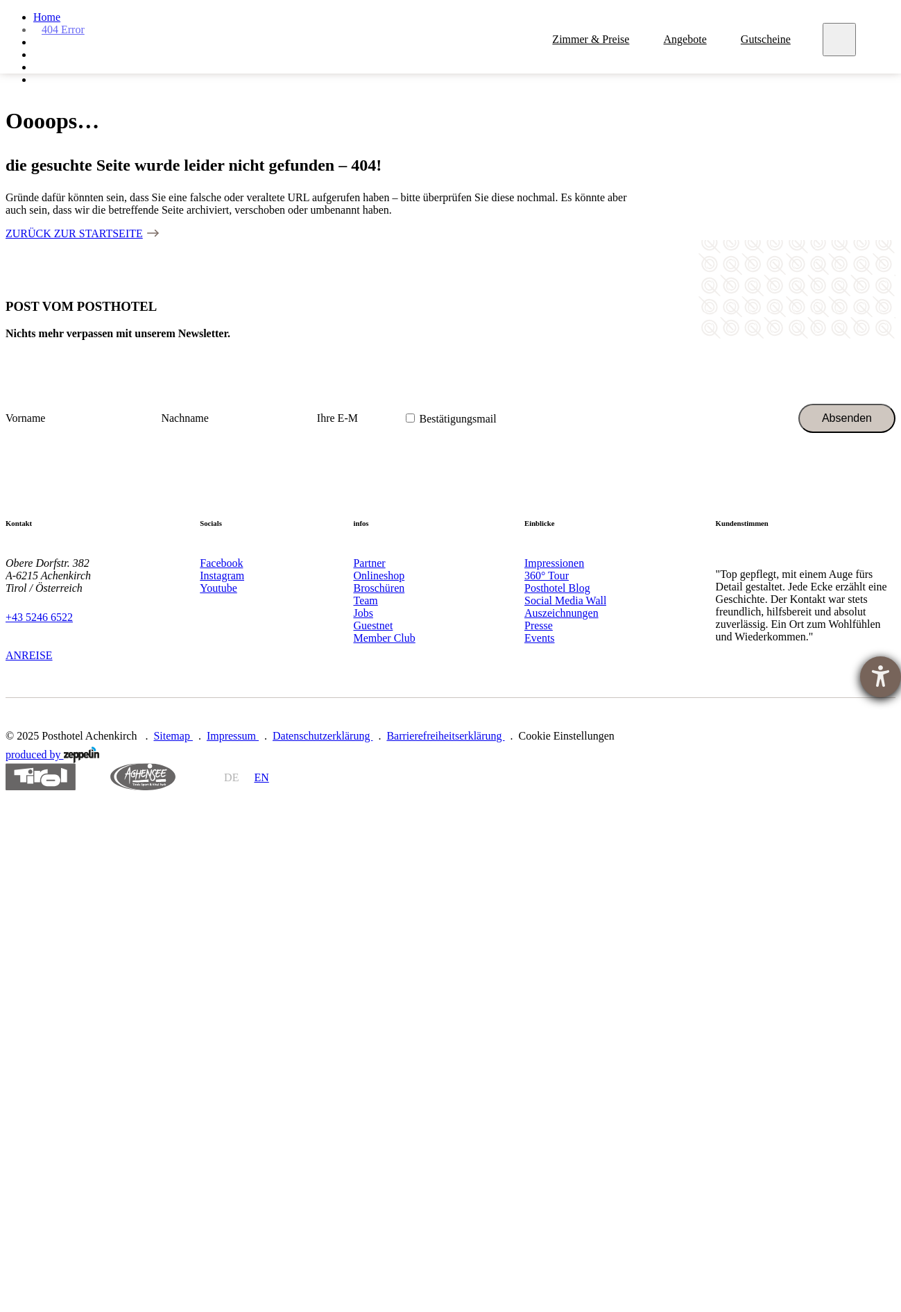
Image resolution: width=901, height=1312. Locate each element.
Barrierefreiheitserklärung (445, 736)
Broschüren (378, 588)
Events (539, 638)
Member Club (384, 638)
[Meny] (841, 41)
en (261, 777)
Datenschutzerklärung (322, 736)
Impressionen (554, 563)
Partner (369, 563)
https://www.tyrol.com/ (41, 776)
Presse (538, 625)
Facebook (221, 563)
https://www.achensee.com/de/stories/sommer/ (142, 776)
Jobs (362, 613)
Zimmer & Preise (592, 40)
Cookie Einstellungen (567, 736)
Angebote (686, 40)
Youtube (218, 588)
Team (365, 600)
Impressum (233, 736)
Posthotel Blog (557, 588)
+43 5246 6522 (39, 617)
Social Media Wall (565, 600)
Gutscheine (767, 40)
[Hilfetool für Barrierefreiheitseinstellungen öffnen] (880, 676)
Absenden (847, 418)
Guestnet (373, 625)
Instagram (222, 575)
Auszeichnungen (561, 613)
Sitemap (172, 736)
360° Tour (546, 575)
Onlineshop (378, 575)
